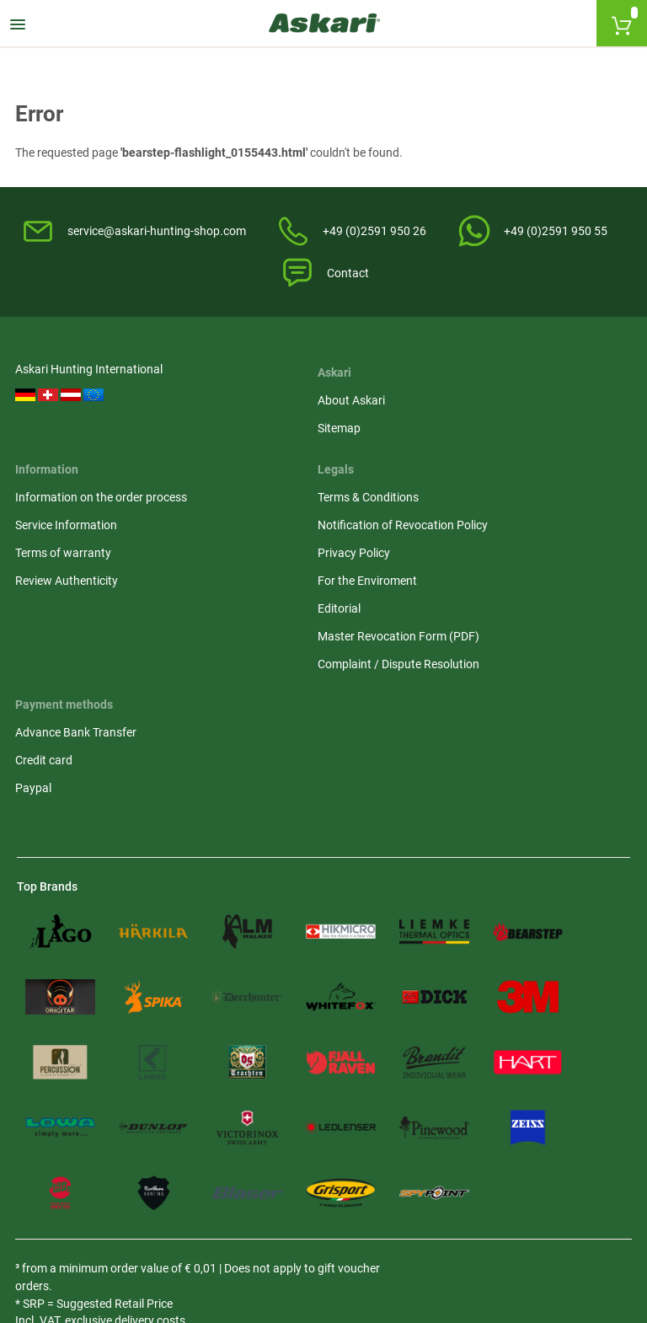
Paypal (35, 750)
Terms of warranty (382, 482)
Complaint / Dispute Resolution (544, 619)
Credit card (45, 722)
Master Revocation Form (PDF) (556, 574)
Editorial (513, 537)
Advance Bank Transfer (77, 694)
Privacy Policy (528, 482)
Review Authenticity (385, 510)
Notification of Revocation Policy (560, 445)
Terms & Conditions (542, 408)
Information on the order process (398, 417)
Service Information (385, 454)
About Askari (209, 408)
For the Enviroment (541, 510)
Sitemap (196, 436)
